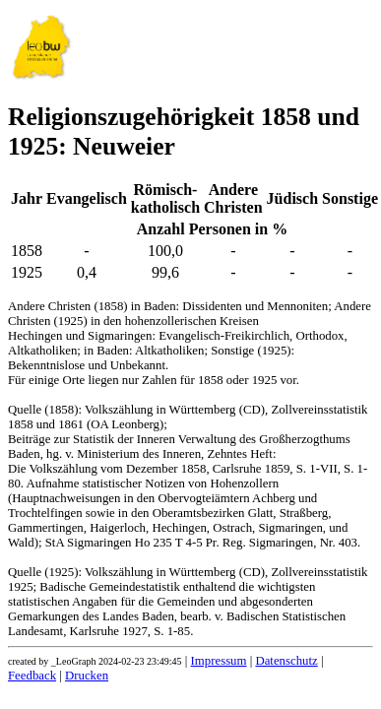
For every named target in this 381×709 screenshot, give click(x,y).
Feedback (32, 675)
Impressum (219, 661)
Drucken (86, 675)
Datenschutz (286, 661)
